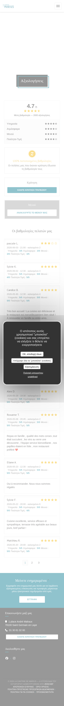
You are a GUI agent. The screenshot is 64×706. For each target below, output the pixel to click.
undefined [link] (32, 376)
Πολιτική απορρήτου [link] (33, 372)
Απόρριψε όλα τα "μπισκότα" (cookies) (32, 360)
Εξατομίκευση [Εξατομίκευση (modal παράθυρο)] (32, 367)
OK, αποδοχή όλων (32, 354)
